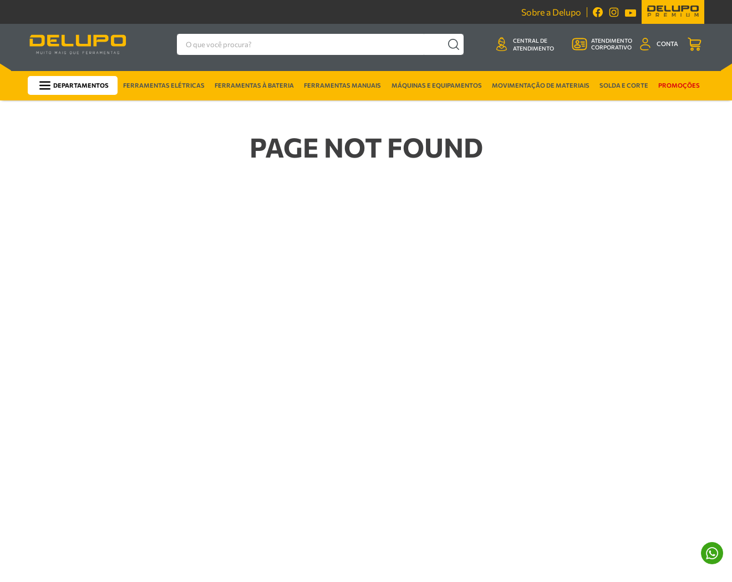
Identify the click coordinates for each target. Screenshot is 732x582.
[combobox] (323, 43)
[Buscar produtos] (476, 43)
